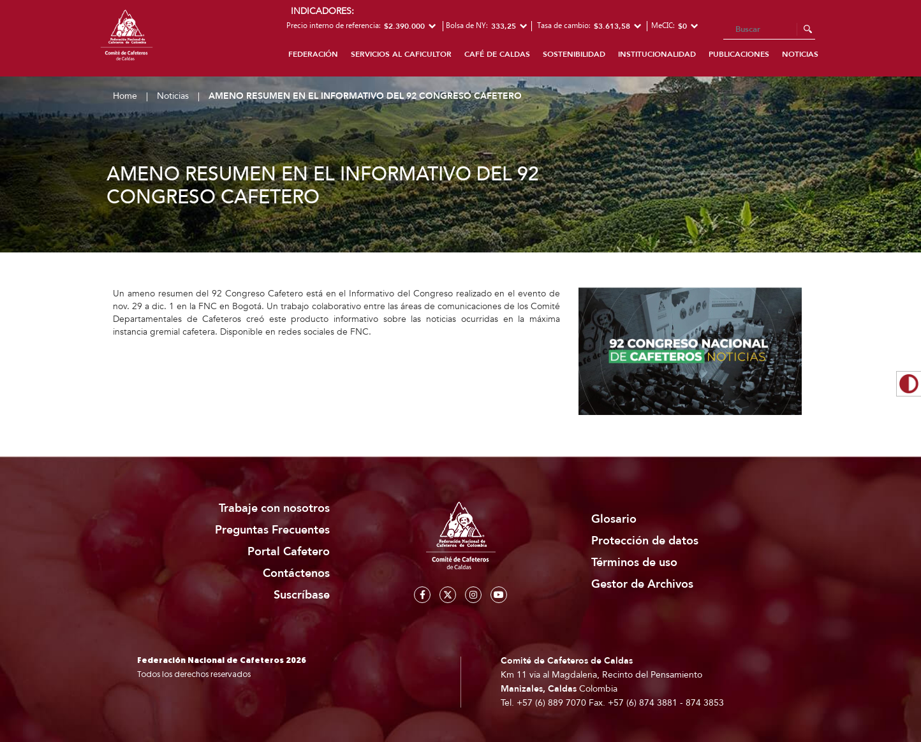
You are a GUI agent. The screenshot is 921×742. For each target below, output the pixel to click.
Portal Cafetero (288, 552)
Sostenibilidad (574, 54)
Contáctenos (296, 573)
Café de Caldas (497, 54)
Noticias (800, 54)
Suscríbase (302, 595)
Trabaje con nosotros (274, 508)
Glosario (614, 519)
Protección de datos (644, 541)
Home (125, 96)
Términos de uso (634, 563)
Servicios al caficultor (401, 54)
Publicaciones (739, 54)
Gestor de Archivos (642, 584)
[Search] (769, 30)
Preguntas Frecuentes (272, 530)
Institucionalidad (657, 54)
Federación (313, 54)
